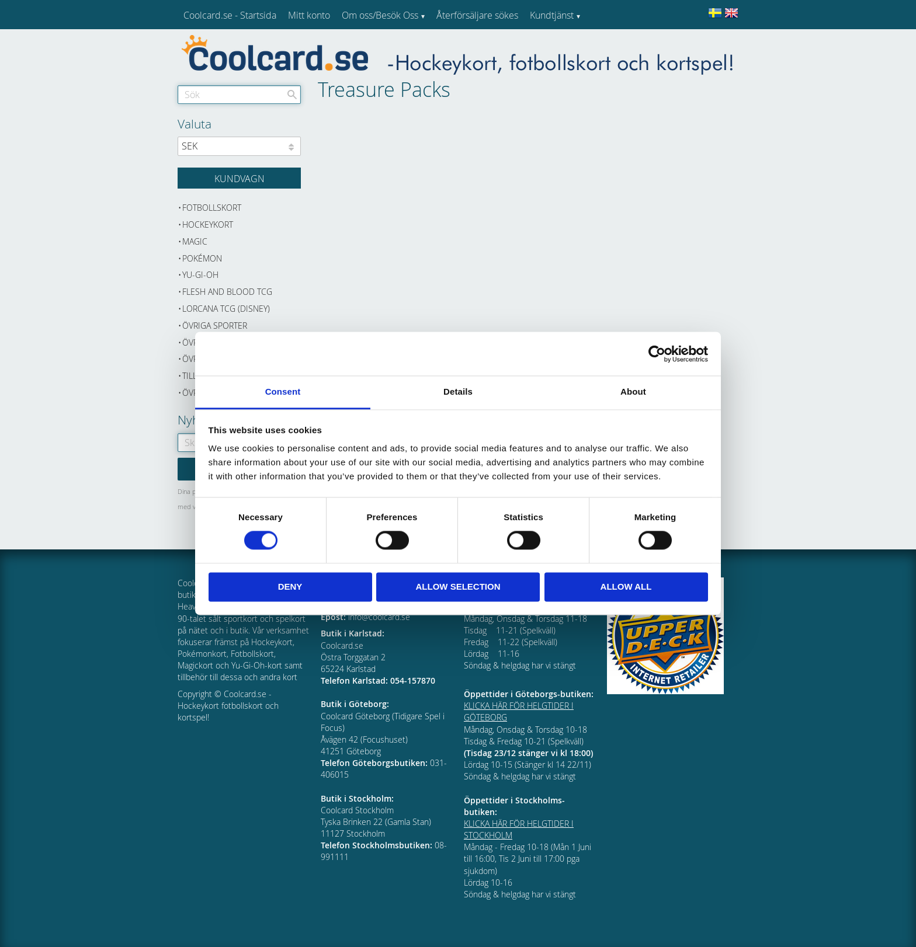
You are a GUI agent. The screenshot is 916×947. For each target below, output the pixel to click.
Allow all (626, 586)
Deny (290, 586)
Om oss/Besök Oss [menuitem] (380, 15)
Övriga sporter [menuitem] (214, 325)
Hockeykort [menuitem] (207, 224)
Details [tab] (458, 391)
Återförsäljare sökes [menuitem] (477, 15)
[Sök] (292, 94)
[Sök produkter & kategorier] (239, 94)
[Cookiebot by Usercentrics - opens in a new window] (657, 354)
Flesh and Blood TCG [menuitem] (227, 291)
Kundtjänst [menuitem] (552, 15)
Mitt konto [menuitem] (309, 15)
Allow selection (458, 586)
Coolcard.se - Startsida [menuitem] (229, 15)
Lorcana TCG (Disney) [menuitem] (226, 308)
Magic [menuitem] (194, 241)
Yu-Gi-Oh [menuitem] (200, 274)
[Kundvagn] (239, 178)
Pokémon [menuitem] (202, 258)
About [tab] (633, 391)
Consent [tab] (283, 391)
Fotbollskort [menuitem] (211, 207)
